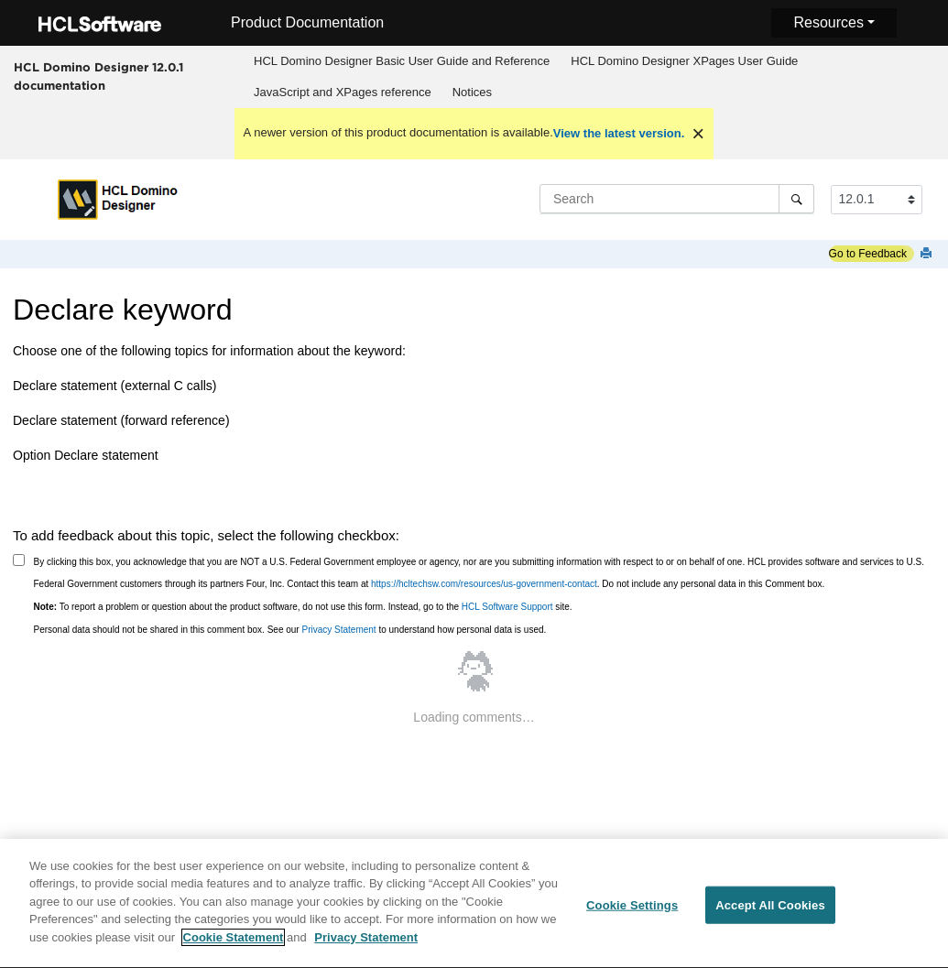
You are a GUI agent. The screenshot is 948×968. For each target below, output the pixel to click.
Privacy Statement (338, 630)
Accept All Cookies (770, 914)
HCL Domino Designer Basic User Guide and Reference (402, 61)
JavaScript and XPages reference (342, 92)
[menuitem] (402, 61)
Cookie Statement (233, 947)
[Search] (796, 198)
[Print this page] (927, 254)
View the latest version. (619, 133)
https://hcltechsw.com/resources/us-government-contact (484, 584)
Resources (828, 22)
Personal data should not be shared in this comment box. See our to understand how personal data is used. (290, 630)
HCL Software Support (507, 607)
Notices (472, 92)
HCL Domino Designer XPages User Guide (684, 61)
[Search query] (676, 198)
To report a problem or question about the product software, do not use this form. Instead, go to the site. (303, 607)
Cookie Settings (632, 914)
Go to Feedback (868, 253)
